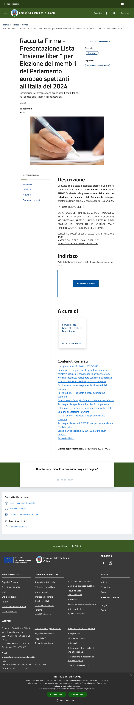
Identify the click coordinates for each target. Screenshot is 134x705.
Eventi (104, 610)
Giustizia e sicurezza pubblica (81, 585)
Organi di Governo (10, 582)
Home (6, 24)
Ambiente (72, 599)
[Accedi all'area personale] (122, 4)
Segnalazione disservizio (46, 633)
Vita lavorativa (41, 592)
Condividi (91, 41)
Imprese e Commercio (44, 596)
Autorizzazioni (74, 609)
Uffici (4, 592)
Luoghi (104, 605)
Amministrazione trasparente (81, 628)
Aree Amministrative (11, 587)
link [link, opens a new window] (93, 689)
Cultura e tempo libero (45, 587)
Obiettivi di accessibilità (78, 665)
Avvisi (25, 24)
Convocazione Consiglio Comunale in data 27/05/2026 (86, 400)
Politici (5, 601)
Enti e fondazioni (9, 596)
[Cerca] (128, 13)
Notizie (104, 582)
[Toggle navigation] (5, 12)
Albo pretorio (74, 633)
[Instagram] (112, 13)
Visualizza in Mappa (86, 283)
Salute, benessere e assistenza (82, 604)
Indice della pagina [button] (31, 175)
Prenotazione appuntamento (48, 628)
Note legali (72, 643)
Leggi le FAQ (40, 638)
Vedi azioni (105, 41)
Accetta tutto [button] (56, 694)
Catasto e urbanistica (44, 605)
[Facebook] (105, 13)
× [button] (131, 676)
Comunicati (106, 587)
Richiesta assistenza (44, 643)
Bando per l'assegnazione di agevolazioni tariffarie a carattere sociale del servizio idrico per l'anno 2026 (84, 372)
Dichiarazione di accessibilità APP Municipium (81, 658)
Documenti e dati (9, 611)
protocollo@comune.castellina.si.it (18, 657)
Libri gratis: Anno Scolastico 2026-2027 (78, 366)
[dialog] (67, 689)
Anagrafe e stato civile (45, 582)
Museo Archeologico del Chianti (67, 546)
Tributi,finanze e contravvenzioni (75, 592)
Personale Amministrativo (14, 606)
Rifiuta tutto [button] (77, 694)
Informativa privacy (76, 638)
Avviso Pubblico (66, 438)
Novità (16, 24)
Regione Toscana (11, 3)
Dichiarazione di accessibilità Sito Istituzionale (81, 649)
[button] (67, 700)
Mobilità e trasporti (43, 614)
